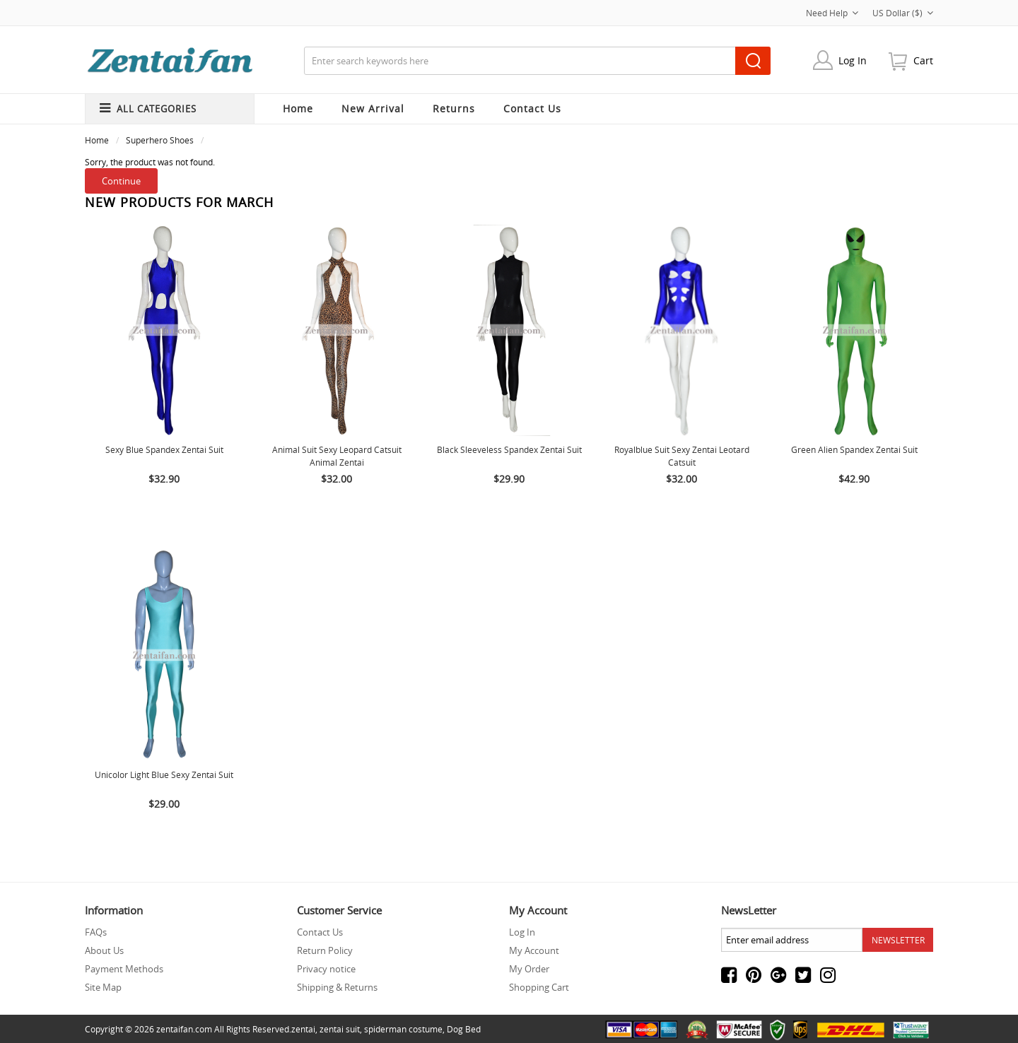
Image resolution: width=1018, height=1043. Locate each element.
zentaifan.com (184, 1029)
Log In (852, 60)
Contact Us (320, 932)
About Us (104, 950)
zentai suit (340, 1029)
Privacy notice (326, 968)
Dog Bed (464, 1029)
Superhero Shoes (160, 140)
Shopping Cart (539, 987)
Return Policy (325, 950)
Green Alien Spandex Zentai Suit (854, 449)
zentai (303, 1029)
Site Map (103, 987)
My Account (534, 950)
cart (923, 60)
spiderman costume (403, 1029)
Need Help (832, 12)
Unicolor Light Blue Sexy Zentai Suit (164, 774)
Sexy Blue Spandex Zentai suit (164, 449)
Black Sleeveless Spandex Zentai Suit (509, 449)
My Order (529, 968)
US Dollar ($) (902, 12)
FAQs (96, 932)
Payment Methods (124, 968)
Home (298, 108)
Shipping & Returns (337, 987)
